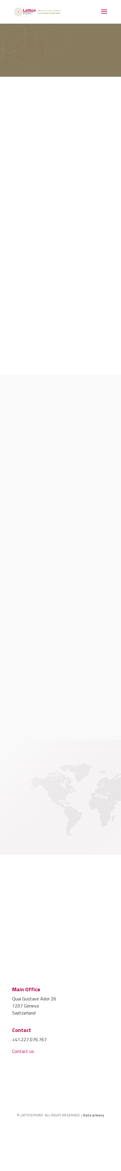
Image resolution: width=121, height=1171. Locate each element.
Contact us (23, 1051)
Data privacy (93, 1115)
